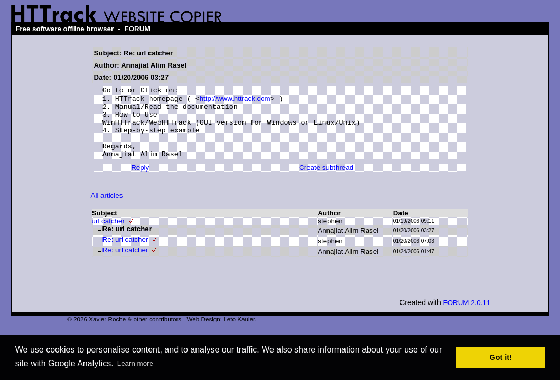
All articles (107, 209)
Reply (140, 181)
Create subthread (326, 181)
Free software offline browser (64, 29)
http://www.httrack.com (235, 101)
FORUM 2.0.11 (467, 316)
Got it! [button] (501, 357)
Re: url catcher (125, 253)
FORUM (138, 29)
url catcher (108, 235)
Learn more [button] (135, 363)
